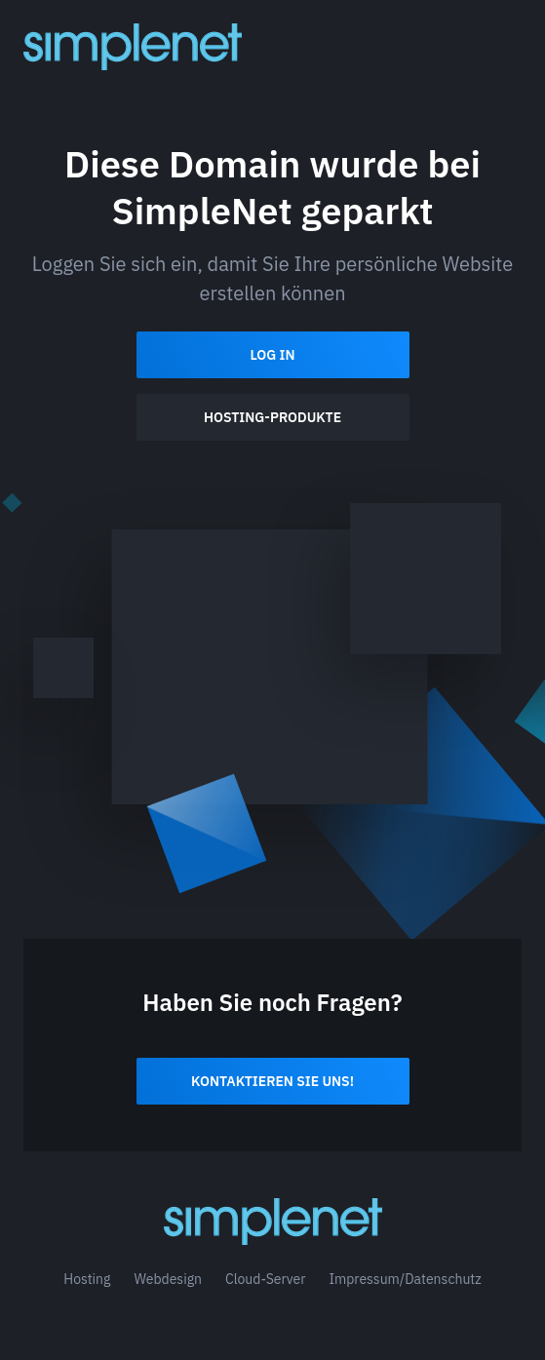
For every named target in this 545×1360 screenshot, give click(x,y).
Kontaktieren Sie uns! (272, 1081)
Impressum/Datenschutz (405, 1279)
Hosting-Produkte (272, 417)
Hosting (86, 1279)
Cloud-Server (265, 1279)
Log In (272, 355)
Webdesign (168, 1279)
